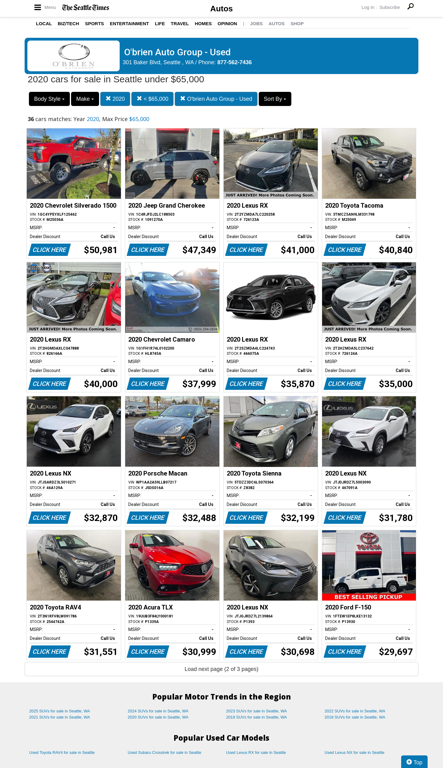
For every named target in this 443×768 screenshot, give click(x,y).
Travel (180, 23)
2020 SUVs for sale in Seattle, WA (158, 717)
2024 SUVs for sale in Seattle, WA (158, 711)
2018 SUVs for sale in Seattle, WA (355, 717)
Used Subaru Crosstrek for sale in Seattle (164, 752)
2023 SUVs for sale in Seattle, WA (256, 711)
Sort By (275, 99)
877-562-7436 (235, 62)
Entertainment (129, 23)
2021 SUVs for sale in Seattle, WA (59, 717)
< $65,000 (153, 99)
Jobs (256, 23)
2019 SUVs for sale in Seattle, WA (256, 717)
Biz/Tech (68, 23)
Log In (367, 7)
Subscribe (389, 7)
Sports (94, 23)
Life (160, 23)
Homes (203, 23)
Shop (297, 23)
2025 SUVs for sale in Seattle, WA (59, 711)
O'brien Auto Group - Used (216, 99)
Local (44, 23)
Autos (221, 8)
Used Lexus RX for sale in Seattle (256, 752)
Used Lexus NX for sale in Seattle (354, 752)
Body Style (49, 99)
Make (85, 99)
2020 (115, 99)
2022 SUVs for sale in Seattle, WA (355, 711)
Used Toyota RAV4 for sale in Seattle (62, 752)
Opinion (227, 23)
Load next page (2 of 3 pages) (221, 669)
